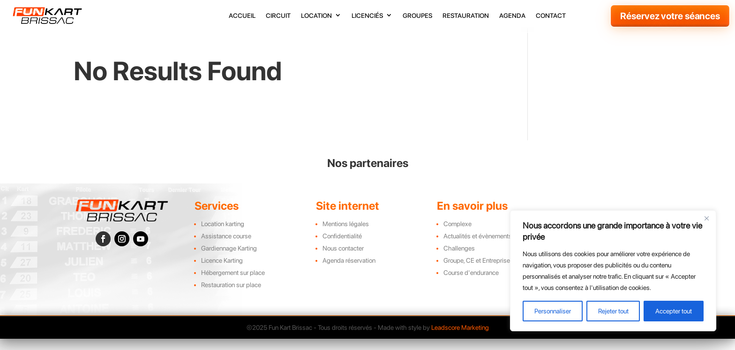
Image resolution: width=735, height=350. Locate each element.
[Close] (706, 218)
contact (551, 16)
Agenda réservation (348, 272)
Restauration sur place (231, 296)
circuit (278, 16)
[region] (613, 270)
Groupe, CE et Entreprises (478, 272)
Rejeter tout (613, 311)
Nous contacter (343, 260)
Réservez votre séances (670, 16)
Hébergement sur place (233, 284)
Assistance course (226, 247)
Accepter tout (673, 311)
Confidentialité (342, 247)
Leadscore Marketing (460, 339)
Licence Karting (222, 272)
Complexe (457, 235)
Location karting (222, 235)
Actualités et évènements (477, 247)
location (316, 16)
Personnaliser (552, 311)
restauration (465, 16)
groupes (417, 16)
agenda (512, 16)
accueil (242, 16)
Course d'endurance (471, 284)
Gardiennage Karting (229, 260)
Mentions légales (345, 235)
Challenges (459, 260)
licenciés (367, 16)
